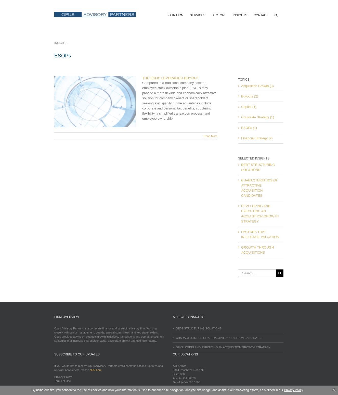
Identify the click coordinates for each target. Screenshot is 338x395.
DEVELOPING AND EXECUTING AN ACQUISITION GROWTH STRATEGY (223, 347)
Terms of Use (62, 380)
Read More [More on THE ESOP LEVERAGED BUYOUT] (210, 136)
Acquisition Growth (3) (257, 86)
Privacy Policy (63, 376)
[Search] (279, 273)
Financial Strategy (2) (257, 138)
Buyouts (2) (249, 96)
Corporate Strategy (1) (257, 117)
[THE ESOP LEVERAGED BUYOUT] (95, 101)
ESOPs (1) (249, 128)
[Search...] (257, 273)
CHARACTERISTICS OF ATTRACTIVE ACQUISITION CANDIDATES (219, 337)
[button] (276, 15)
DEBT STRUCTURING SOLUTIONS (199, 328)
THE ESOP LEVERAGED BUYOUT (170, 78)
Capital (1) (248, 107)
